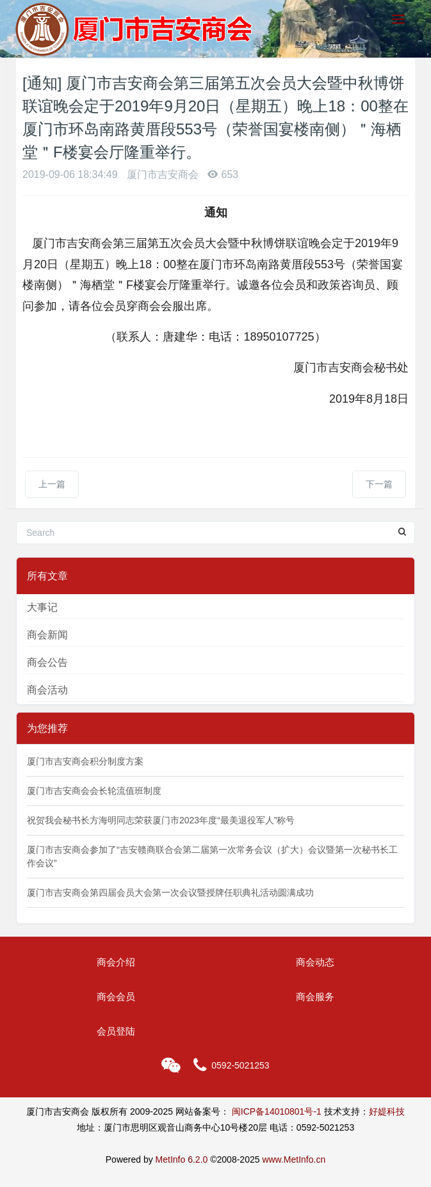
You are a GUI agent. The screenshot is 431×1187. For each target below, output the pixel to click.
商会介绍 (116, 962)
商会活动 (47, 689)
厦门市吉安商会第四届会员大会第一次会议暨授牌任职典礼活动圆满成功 (170, 892)
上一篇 (51, 484)
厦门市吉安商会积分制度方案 (85, 761)
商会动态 (315, 962)
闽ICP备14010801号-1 (276, 1111)
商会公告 (47, 662)
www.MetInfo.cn (293, 1159)
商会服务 (315, 996)
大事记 (42, 607)
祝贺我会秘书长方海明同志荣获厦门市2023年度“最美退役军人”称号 (161, 820)
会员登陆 (116, 1031)
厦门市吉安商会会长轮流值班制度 (94, 791)
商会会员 (116, 996)
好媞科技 (387, 1111)
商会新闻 (47, 634)
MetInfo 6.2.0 (182, 1159)
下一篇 (379, 484)
